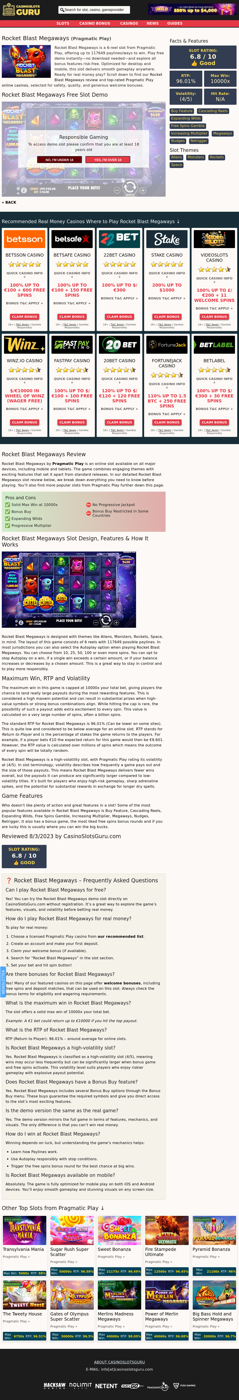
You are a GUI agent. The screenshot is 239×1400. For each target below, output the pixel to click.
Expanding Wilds (186, 118)
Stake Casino (167, 255)
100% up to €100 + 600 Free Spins (24, 290)
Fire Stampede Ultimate (160, 1252)
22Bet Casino (119, 255)
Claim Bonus (24, 316)
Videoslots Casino (214, 258)
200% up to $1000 (167, 288)
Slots (63, 23)
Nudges (178, 141)
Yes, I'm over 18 (107, 160)
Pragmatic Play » (16, 1256)
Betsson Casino (25, 255)
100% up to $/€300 (119, 288)
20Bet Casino (119, 360)
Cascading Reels (213, 111)
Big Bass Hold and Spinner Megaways (213, 1316)
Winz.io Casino (25, 360)
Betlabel (214, 360)
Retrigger (198, 141)
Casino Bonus (94, 23)
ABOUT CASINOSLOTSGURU (119, 1362)
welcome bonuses (122, 983)
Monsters (196, 157)
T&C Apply (22, 324)
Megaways (222, 133)
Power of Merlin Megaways (161, 1316)
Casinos (129, 23)
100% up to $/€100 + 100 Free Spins (72, 395)
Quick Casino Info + (24, 275)
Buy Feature (182, 111)
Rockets (217, 157)
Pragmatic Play (91, 38)
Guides (175, 23)
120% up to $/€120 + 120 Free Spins (119, 395)
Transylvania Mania (23, 1249)
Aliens (176, 157)
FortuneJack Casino (167, 363)
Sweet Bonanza (114, 1249)
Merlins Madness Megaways (116, 1316)
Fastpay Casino (72, 360)
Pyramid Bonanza (211, 1249)
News (153, 23)
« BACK (9, 202)
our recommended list (121, 936)
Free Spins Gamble (188, 126)
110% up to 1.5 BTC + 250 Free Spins (167, 401)
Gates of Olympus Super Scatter (69, 1316)
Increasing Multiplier (189, 133)
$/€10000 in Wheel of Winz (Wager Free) (25, 395)
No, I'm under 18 (59, 160)
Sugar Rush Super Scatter (69, 1252)
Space (176, 165)
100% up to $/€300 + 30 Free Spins (214, 395)
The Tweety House (22, 1314)
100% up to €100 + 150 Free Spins (72, 290)
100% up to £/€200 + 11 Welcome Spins (214, 295)
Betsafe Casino (72, 255)
